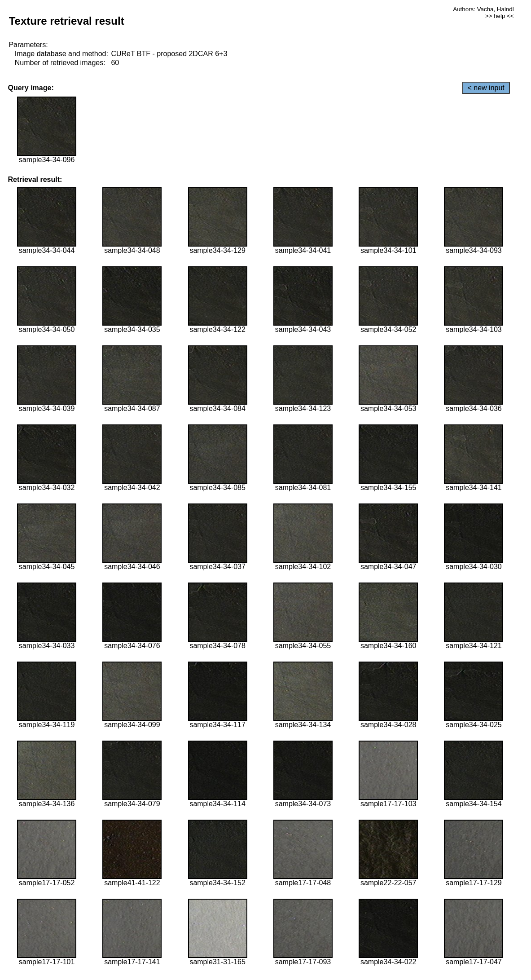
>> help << (499, 16)
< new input (485, 88)
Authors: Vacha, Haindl (483, 9)
